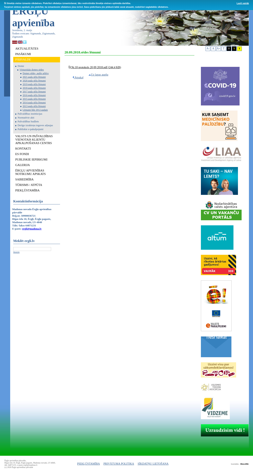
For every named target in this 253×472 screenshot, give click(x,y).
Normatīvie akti (26, 117)
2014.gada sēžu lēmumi (34, 102)
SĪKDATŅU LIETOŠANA (153, 463)
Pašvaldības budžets (28, 121)
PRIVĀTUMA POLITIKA (118, 463)
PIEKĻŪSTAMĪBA (88, 463)
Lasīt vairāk (243, 3)
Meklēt (16, 252)
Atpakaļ (78, 77)
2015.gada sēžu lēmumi (34, 99)
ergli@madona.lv (32, 228)
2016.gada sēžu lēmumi (34, 95)
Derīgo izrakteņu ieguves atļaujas (35, 125)
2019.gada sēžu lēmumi (34, 84)
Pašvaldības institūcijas (30, 113)
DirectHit (244, 464)
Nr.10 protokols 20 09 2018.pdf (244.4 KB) (95, 67)
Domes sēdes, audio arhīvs (36, 73)
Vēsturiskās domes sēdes (32, 69)
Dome (21, 65)
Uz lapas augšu (98, 74)
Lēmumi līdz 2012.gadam (35, 110)
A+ (218, 48)
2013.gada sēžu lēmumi (34, 106)
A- (207, 48)
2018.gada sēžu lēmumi (34, 88)
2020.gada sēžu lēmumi (34, 80)
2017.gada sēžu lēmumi (34, 91)
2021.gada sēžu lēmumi (34, 77)
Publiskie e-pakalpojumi (31, 129)
